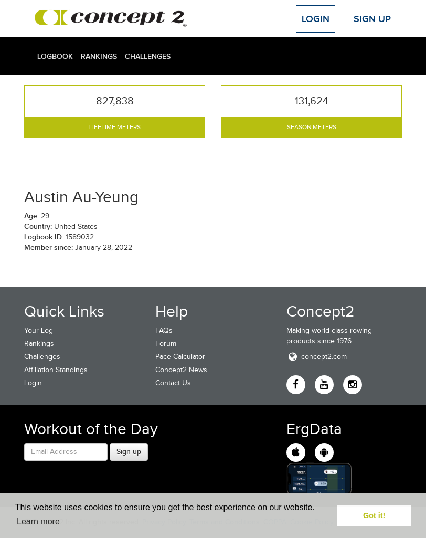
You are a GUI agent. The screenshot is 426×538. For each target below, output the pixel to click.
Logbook (55, 56)
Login (315, 19)
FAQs (164, 330)
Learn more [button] (38, 521)
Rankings (99, 56)
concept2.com (316, 357)
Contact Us (173, 383)
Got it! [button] (374, 515)
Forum (165, 343)
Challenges (148, 56)
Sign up (128, 451)
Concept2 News (181, 370)
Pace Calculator (180, 357)
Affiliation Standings (56, 370)
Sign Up (372, 19)
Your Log (38, 330)
